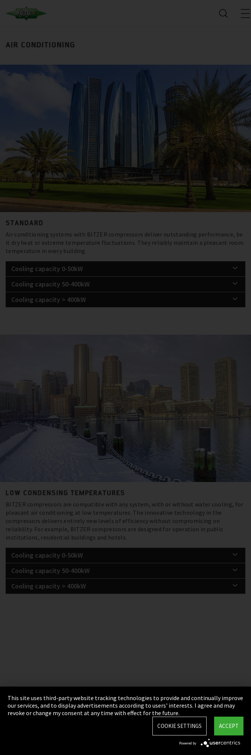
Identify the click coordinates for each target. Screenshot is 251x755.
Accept (229, 725)
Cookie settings (179, 725)
